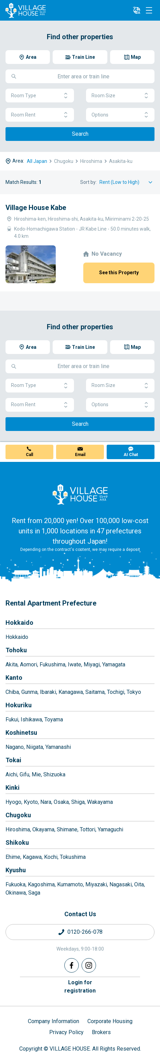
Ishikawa (31, 719)
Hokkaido (19, 622)
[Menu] (148, 10)
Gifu (24, 774)
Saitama (95, 692)
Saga (34, 892)
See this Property (119, 272)
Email (80, 454)
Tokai (13, 760)
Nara (45, 802)
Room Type (39, 96)
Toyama (53, 719)
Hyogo (13, 802)
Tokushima (73, 857)
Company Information (53, 1021)
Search (80, 134)
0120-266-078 (85, 932)
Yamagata (113, 664)
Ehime (13, 857)
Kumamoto (70, 884)
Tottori (87, 829)
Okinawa (16, 892)
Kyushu (16, 870)
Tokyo (134, 692)
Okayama (43, 829)
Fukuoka (15, 884)
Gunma (29, 692)
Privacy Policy (66, 1032)
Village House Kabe (36, 207)
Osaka (61, 802)
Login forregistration (80, 986)
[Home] (80, 494)
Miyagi (92, 664)
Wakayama (100, 802)
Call (29, 454)
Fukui (12, 719)
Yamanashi (58, 747)
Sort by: (88, 182)
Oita (139, 884)
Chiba (12, 692)
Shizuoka (54, 774)
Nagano (15, 747)
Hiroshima (18, 829)
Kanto (14, 677)
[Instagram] (89, 965)
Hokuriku (19, 705)
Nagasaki (120, 884)
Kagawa (32, 857)
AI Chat (131, 454)
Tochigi (115, 692)
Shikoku (17, 842)
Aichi (11, 774)
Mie (36, 774)
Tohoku (16, 650)
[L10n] (136, 10)
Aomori (28, 664)
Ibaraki (48, 692)
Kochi (50, 857)
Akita (12, 664)
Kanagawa (70, 692)
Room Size (120, 96)
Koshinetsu (21, 732)
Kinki (13, 787)
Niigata (34, 747)
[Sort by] (126, 182)
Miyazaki (96, 884)
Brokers (101, 1032)
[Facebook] (71, 965)
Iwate (74, 664)
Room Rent (39, 115)
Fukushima (52, 664)
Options (120, 115)
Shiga (78, 802)
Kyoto (31, 802)
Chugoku (18, 815)
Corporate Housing (109, 1021)
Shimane (67, 829)
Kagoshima (41, 884)
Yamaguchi (110, 829)
